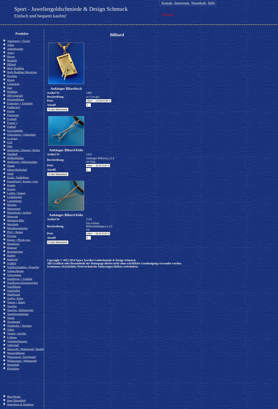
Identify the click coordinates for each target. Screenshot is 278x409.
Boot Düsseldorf (16, 400)
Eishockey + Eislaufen (20, 103)
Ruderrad (12, 259)
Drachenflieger (15, 99)
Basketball (13, 364)
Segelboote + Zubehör (19, 278)
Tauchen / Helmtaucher (20, 310)
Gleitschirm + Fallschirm (21, 134)
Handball (12, 154)
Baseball (12, 60)
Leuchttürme (14, 200)
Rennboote (13, 243)
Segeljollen (13, 290)
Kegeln (11, 185)
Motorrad (12, 216)
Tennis (11, 317)
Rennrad (12, 247)
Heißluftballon (15, 158)
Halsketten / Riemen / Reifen (23, 150)
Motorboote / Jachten (19, 212)
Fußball (11, 126)
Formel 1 (12, 122)
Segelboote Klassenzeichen (22, 282)
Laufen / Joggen (16, 193)
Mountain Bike (15, 220)
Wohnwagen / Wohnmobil (22, 360)
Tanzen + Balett (16, 302)
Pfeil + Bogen (15, 232)
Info (8, 382)
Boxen (11, 80)
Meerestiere (14, 208)
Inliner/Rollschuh (17, 169)
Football (11, 119)
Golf (9, 142)
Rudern (11, 255)
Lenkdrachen (14, 197)
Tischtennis (13, 321)
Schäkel (11, 263)
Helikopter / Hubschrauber (22, 161)
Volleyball (13, 345)
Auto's (10, 52)
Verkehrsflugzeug (17, 341)
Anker (10, 44)
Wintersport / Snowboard (21, 356)
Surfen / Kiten (15, 298)
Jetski (10, 173)
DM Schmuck (15, 95)
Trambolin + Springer (19, 325)
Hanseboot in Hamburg (20, 404)
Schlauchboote (15, 271)
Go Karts (12, 138)
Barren (11, 56)
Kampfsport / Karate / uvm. (22, 181)
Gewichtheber (15, 130)
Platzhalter (13, 368)
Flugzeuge (13, 115)
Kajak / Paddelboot (18, 177)
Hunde (11, 165)
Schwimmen (14, 275)
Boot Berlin (13, 396)
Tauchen (12, 306)
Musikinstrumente (17, 228)
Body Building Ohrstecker (22, 72)
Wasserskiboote (16, 353)
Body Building (15, 68)
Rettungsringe (15, 251)
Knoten (11, 189)
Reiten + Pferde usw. (19, 239)
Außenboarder (15, 48)
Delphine (12, 91)
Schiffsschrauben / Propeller (23, 267)
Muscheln (12, 224)
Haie (9, 146)
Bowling (12, 76)
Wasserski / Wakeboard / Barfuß (25, 349)
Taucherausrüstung (18, 314)
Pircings (11, 236)
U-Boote (12, 337)
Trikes (10, 329)
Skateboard (13, 294)
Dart (9, 87)
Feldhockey (13, 107)
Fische (11, 111)
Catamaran (13, 83)
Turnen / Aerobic (16, 333)
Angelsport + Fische (18, 41)
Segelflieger (14, 286)
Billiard (11, 64)
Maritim (11, 204)
